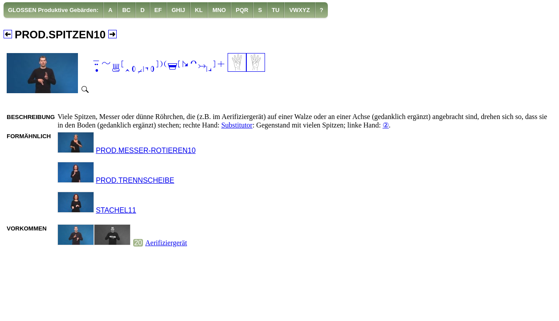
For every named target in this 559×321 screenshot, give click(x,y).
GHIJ (178, 10)
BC (126, 10)
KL (199, 10)
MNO (219, 10)
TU (275, 10)
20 (138, 243)
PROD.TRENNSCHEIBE (135, 180)
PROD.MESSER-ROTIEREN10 (146, 150)
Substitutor (237, 125)
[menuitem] (53, 10)
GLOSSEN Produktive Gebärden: (53, 10)
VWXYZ (299, 10)
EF (158, 10)
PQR (242, 10)
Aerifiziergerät (166, 243)
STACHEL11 (116, 210)
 (158, 67)
